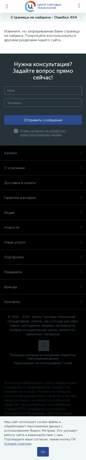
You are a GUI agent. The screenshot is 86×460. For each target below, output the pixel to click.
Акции (43, 212)
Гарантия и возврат (43, 197)
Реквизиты (43, 272)
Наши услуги (43, 242)
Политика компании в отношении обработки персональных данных (43, 356)
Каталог (43, 153)
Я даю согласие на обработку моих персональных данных (43, 133)
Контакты (43, 302)
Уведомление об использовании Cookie (43, 363)
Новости (43, 227)
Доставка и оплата (43, 183)
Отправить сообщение (43, 120)
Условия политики (17, 444)
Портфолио (43, 257)
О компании (43, 168)
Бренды (43, 287)
